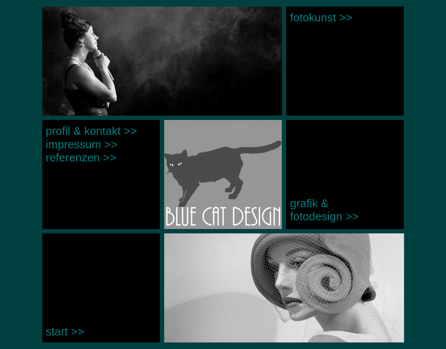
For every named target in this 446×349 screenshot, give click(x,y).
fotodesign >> (324, 216)
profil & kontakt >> (91, 130)
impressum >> (82, 144)
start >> (65, 331)
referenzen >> (81, 157)
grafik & (310, 203)
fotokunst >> (321, 17)
